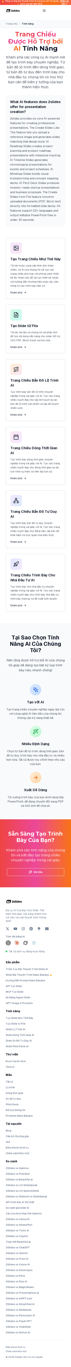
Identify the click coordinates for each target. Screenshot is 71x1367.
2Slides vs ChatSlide (18, 1326)
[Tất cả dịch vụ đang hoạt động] (35, 951)
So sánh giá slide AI (17, 1207)
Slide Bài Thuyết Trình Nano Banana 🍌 (29, 974)
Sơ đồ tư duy (13, 1098)
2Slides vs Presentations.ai (22, 1292)
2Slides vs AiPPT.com (19, 1298)
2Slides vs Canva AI (18, 1219)
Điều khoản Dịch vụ (17, 1147)
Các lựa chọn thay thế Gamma (23, 1213)
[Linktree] (39, 929)
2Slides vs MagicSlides (20, 1287)
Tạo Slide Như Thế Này (19, 1018)
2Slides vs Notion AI (18, 1332)
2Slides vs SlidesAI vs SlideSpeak (26, 1196)
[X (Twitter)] (7, 929)
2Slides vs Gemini (17, 1253)
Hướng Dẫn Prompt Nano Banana (25, 980)
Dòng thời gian (14, 1093)
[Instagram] (23, 929)
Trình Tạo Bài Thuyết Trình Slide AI (27, 969)
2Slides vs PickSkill (18, 1173)
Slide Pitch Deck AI (17, 1046)
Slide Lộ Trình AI (15, 1029)
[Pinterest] (31, 929)
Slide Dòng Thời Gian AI (20, 1035)
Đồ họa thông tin (15, 1110)
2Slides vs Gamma (17, 1168)
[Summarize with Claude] (16, 942)
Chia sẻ (10, 1066)
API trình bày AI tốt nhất (20, 1202)
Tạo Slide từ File (16, 1023)
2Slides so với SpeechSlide (22, 1190)
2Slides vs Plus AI (16, 1281)
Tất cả (9, 1081)
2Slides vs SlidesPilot (19, 1224)
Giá (8, 1142)
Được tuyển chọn (16, 1061)
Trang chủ (12, 23)
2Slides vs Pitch (15, 1275)
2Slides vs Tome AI (17, 1230)
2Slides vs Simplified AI (20, 1304)
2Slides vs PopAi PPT (19, 1321)
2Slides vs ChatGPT (18, 1247)
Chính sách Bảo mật (17, 1153)
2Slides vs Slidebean (18, 1309)
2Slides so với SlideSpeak (22, 1185)
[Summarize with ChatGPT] (8, 942)
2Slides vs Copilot (17, 1236)
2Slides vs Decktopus (19, 1270)
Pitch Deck (12, 1104)
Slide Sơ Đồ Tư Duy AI (19, 1040)
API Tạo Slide (14, 986)
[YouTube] (15, 929)
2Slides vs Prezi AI (17, 1258)
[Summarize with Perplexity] (33, 942)
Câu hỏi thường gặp (17, 1136)
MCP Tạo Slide (14, 991)
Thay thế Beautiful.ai (18, 1241)
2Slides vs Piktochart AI (20, 1315)
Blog (8, 1130)
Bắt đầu (36, 872)
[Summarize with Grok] (25, 942)
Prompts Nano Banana (19, 1115)
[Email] (47, 929)
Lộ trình (10, 1087)
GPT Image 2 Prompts (19, 1003)
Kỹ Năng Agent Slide (18, 997)
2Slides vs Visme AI (18, 1264)
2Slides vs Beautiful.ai (19, 1179)
